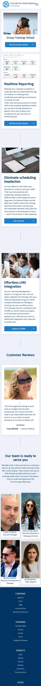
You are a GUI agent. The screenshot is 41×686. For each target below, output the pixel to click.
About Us (20, 598)
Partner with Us (20, 672)
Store (21, 637)
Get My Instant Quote (18, 45)
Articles (20, 661)
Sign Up (20, 658)
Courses (20, 629)
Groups (20, 633)
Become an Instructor (20, 612)
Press (20, 601)
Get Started (18, 221)
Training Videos (20, 626)
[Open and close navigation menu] (36, 4)
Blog (20, 605)
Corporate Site (20, 608)
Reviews (20, 665)
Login (20, 654)
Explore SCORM (18, 329)
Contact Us (20, 669)
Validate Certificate (20, 640)
